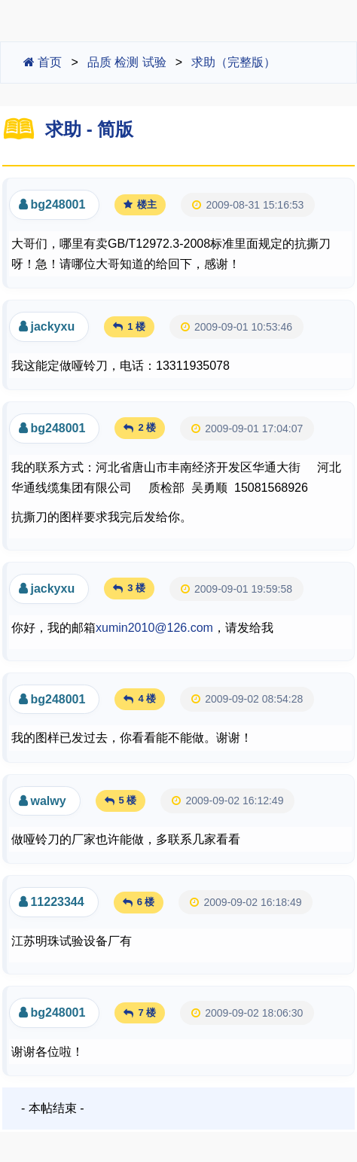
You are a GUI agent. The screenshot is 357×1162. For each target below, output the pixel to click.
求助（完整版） (233, 62)
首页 (42, 62)
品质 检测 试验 (126, 62)
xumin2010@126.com (154, 627)
